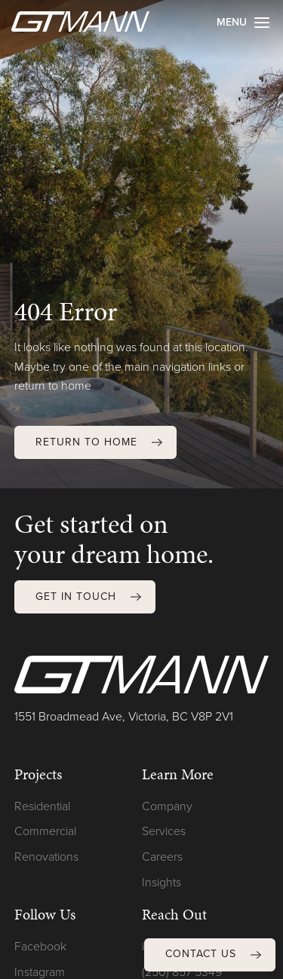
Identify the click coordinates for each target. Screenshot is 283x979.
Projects (38, 774)
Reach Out (174, 914)
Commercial (45, 831)
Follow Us (44, 914)
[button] (210, 954)
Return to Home (86, 442)
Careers (162, 856)
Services (164, 831)
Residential (42, 806)
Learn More (178, 774)
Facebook (40, 946)
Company (167, 806)
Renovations (46, 856)
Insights (161, 882)
